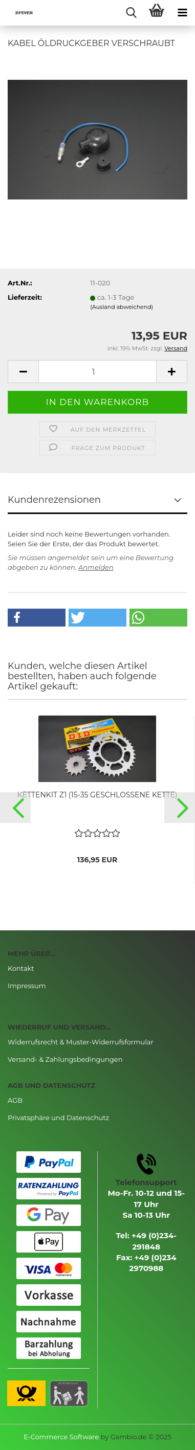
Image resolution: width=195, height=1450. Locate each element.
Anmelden (96, 567)
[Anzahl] (97, 371)
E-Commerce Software (61, 1437)
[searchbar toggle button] (131, 13)
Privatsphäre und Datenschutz (58, 1117)
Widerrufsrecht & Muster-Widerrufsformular (81, 1042)
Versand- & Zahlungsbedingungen (65, 1059)
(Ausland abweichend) (121, 306)
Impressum (27, 985)
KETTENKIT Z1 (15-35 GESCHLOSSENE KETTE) (97, 794)
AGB (15, 1100)
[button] (37, 618)
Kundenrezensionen (54, 499)
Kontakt (21, 968)
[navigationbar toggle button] (182, 13)
